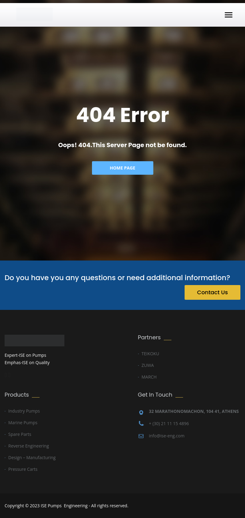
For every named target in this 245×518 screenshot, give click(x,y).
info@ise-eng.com (167, 436)
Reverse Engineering (28, 446)
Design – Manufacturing (32, 457)
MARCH (149, 377)
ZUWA (148, 365)
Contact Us (212, 292)
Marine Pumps (22, 422)
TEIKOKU (150, 353)
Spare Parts (19, 434)
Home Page (122, 168)
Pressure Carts (22, 469)
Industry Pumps (24, 411)
